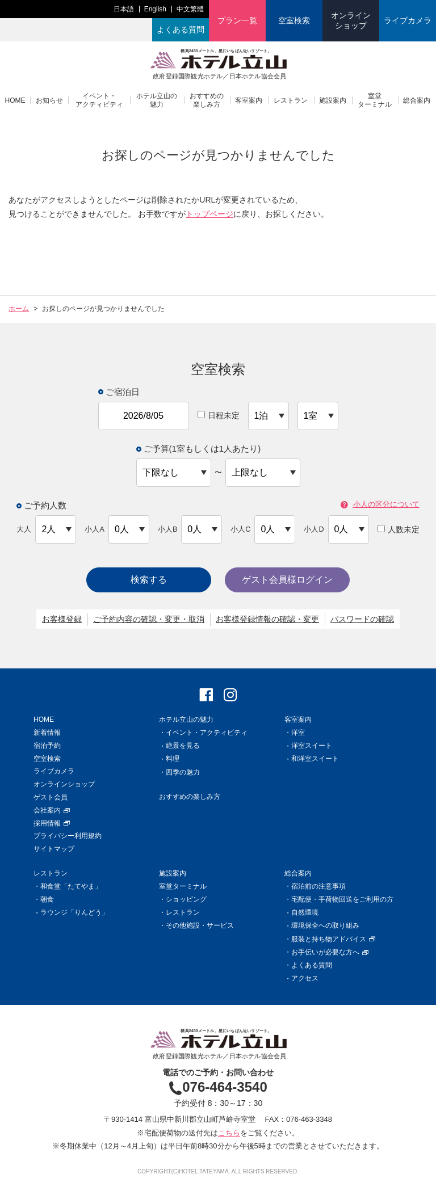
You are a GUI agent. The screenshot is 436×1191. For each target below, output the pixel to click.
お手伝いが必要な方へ (330, 952)
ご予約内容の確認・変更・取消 (148, 619)
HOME (15, 100)
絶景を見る (183, 746)
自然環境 (304, 912)
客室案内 (248, 100)
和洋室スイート (315, 759)
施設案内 (332, 100)
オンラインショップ (351, 20)
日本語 (124, 9)
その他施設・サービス (200, 925)
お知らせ (49, 100)
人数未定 (399, 529)
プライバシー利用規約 (67, 836)
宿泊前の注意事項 (318, 886)
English (155, 9)
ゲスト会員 (50, 797)
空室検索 (294, 20)
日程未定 (219, 415)
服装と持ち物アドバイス (333, 939)
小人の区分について (380, 504)
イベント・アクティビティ (99, 100)
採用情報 (51, 823)
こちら (229, 1133)
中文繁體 (190, 9)
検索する (149, 579)
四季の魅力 (183, 772)
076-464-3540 (218, 1087)
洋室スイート (311, 746)
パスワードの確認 (362, 619)
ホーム (19, 309)
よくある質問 (180, 29)
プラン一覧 (237, 20)
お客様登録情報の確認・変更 (267, 619)
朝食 (47, 899)
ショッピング (186, 899)
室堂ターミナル (375, 100)
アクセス (304, 978)
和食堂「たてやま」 (71, 886)
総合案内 (416, 100)
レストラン (291, 100)
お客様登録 (62, 619)
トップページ (209, 213)
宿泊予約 (47, 746)
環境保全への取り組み (325, 925)
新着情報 (47, 733)
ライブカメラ (407, 20)
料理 (172, 759)
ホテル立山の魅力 (156, 100)
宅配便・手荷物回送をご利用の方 (342, 899)
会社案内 (51, 810)
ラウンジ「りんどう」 (74, 912)
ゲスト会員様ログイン (287, 579)
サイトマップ (53, 849)
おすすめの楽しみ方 (207, 100)
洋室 (298, 733)
